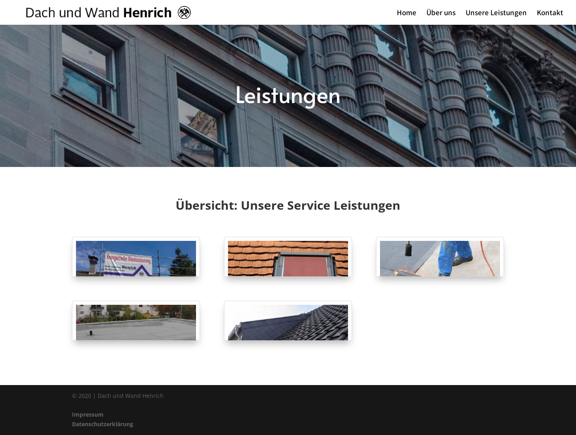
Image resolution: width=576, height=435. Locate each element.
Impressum (88, 414)
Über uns (441, 13)
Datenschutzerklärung (102, 424)
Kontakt (550, 13)
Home (406, 13)
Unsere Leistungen (496, 13)
